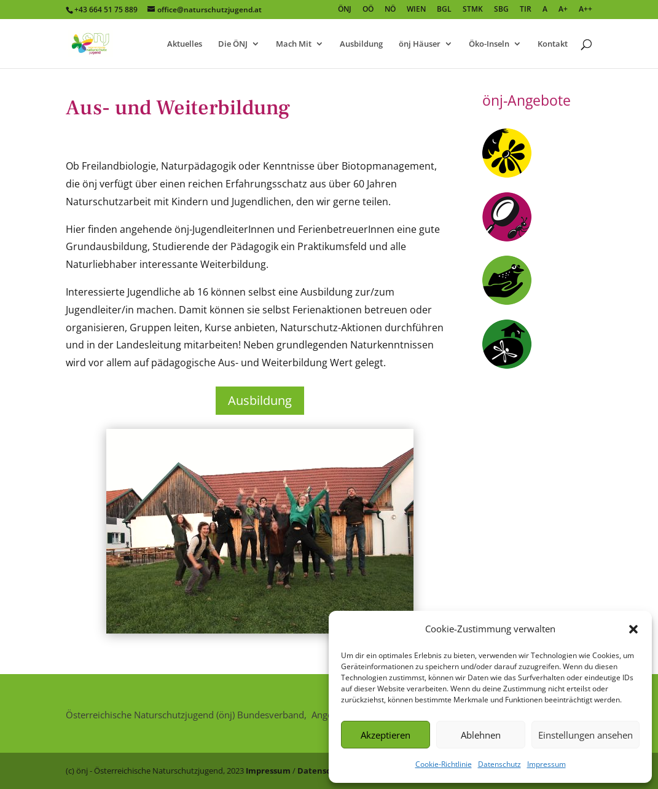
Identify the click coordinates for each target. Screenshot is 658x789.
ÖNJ (344, 10)
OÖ (368, 10)
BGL (444, 10)
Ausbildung (361, 44)
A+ (563, 10)
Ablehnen (481, 735)
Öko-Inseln (489, 44)
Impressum (546, 764)
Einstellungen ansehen (585, 735)
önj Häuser (420, 44)
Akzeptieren (385, 735)
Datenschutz (499, 764)
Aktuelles (184, 44)
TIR (525, 10)
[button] (633, 629)
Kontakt (553, 44)
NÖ (390, 10)
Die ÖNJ (233, 44)
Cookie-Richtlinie (443, 764)
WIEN (416, 10)
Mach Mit (293, 44)
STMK (473, 10)
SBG (501, 10)
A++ (585, 10)
